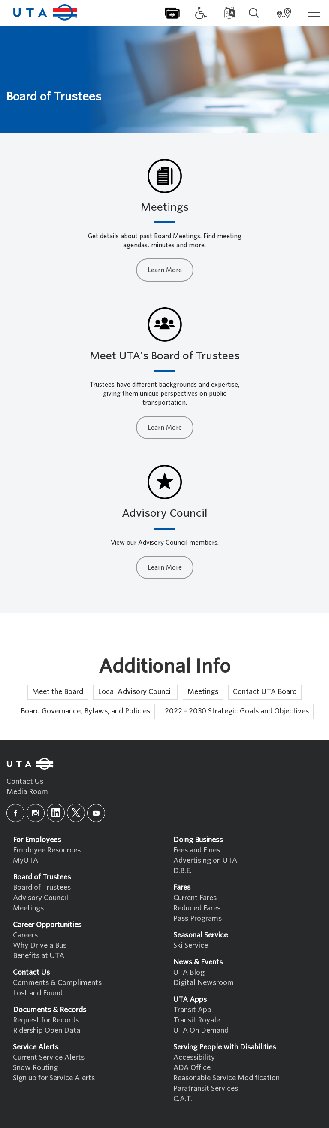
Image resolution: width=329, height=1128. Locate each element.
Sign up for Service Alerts (54, 1078)
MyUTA (25, 860)
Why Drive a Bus (39, 945)
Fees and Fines (196, 850)
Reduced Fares (196, 908)
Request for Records (46, 1020)
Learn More (165, 270)
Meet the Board (57, 692)
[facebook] (15, 813)
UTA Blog (189, 972)
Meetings (202, 692)
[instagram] (36, 813)
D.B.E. (182, 871)
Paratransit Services (205, 1088)
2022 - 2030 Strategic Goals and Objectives (237, 711)
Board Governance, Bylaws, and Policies (85, 711)
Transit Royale (196, 1020)
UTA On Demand (201, 1030)
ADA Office (192, 1068)
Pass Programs (197, 918)
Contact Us (24, 781)
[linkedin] (56, 813)
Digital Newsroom (203, 983)
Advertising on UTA (205, 860)
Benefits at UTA (38, 956)
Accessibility (194, 1057)
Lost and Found (38, 993)
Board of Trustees (42, 887)
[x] (76, 813)
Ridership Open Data (46, 1030)
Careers (25, 935)
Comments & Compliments (57, 983)
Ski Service (190, 945)
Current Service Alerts (49, 1057)
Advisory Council (40, 898)
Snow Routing (35, 1068)
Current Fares (195, 898)
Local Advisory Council (135, 692)
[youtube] (96, 813)
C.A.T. (182, 1099)
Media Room (27, 792)
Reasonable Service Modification (226, 1078)
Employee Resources (47, 850)
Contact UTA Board (265, 692)
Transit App (192, 1010)
